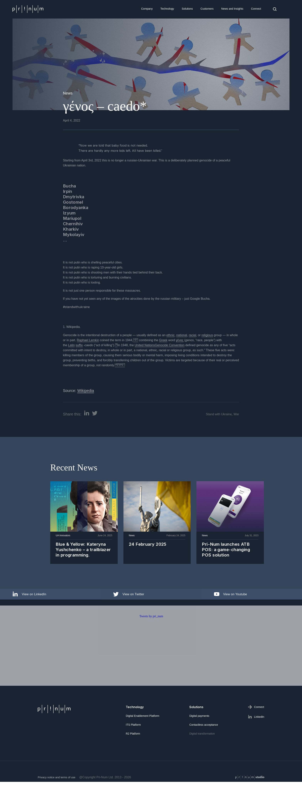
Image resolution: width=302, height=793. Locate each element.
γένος (180, 353)
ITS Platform (133, 724)
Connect (256, 8)
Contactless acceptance (203, 724)
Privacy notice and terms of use (56, 790)
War (236, 427)
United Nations (145, 358)
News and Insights (232, 8)
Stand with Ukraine (219, 427)
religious (207, 348)
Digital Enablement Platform (142, 715)
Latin (71, 358)
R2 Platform (133, 733)
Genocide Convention (170, 358)
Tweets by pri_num (151, 629)
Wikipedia (85, 403)
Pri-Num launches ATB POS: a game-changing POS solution (226, 550)
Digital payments (199, 715)
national (181, 348)
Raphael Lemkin (88, 353)
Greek (163, 353)
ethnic (170, 348)
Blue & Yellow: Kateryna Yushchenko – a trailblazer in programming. (83, 550)
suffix (79, 358)
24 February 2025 (147, 544)
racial (192, 348)
